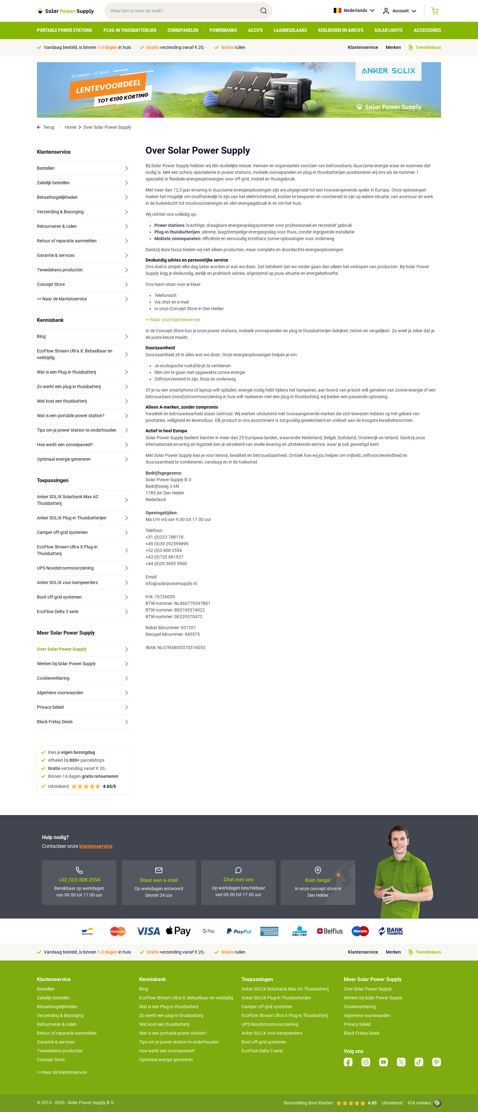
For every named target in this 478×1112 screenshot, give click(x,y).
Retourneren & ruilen (57, 1024)
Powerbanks (223, 30)
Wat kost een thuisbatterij (164, 1024)
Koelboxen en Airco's (340, 30)
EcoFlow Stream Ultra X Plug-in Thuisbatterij (285, 1015)
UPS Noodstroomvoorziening (270, 1024)
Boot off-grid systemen (264, 1041)
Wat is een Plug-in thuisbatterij (168, 1006)
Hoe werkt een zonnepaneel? (167, 1050)
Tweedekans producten (60, 1050)
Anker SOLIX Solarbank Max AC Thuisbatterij (285, 988)
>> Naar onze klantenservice (173, 319)
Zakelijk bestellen (53, 997)
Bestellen (46, 988)
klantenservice (96, 846)
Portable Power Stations (64, 30)
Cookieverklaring (360, 1006)
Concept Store (51, 1059)
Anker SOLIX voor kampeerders (272, 1033)
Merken (393, 47)
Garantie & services (56, 1041)
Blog (143, 988)
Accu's (255, 30)
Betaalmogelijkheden (57, 1006)
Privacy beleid (357, 1024)
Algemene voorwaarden (367, 1015)
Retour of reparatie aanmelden (67, 1033)
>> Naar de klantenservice (62, 1072)
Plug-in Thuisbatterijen (130, 30)
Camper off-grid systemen (267, 1006)
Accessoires (427, 30)
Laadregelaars (290, 30)
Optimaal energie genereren (166, 1059)
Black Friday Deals (361, 1033)
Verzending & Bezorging (60, 1015)
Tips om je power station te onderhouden (179, 1041)
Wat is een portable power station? (173, 1033)
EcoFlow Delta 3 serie (262, 1050)
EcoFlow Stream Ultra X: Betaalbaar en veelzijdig (186, 997)
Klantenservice (363, 47)
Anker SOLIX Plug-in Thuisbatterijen (276, 997)
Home (70, 127)
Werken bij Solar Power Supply (373, 997)
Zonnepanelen (182, 30)
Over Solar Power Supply (368, 988)
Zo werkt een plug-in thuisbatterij (171, 1015)
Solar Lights (388, 30)
